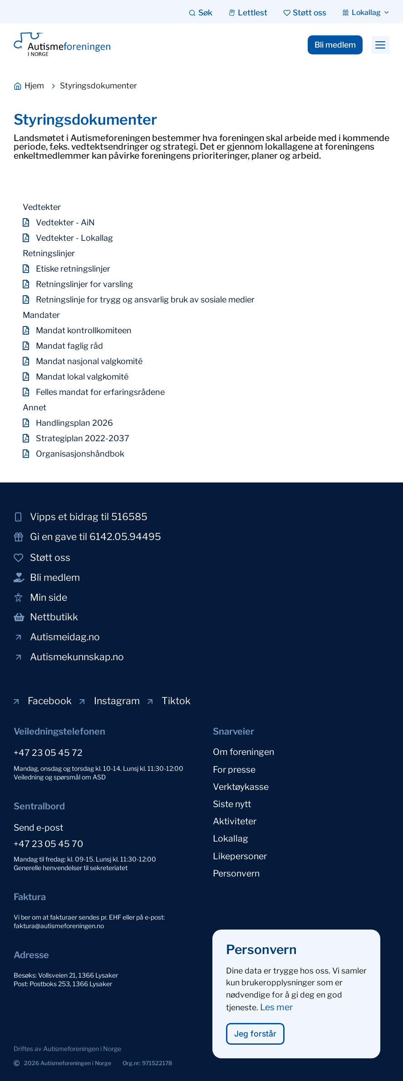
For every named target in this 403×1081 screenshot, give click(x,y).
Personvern (236, 872)
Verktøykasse (241, 786)
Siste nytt (232, 803)
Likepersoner (240, 855)
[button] (380, 45)
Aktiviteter (234, 820)
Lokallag (230, 838)
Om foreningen (243, 751)
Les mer (276, 1013)
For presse (234, 769)
